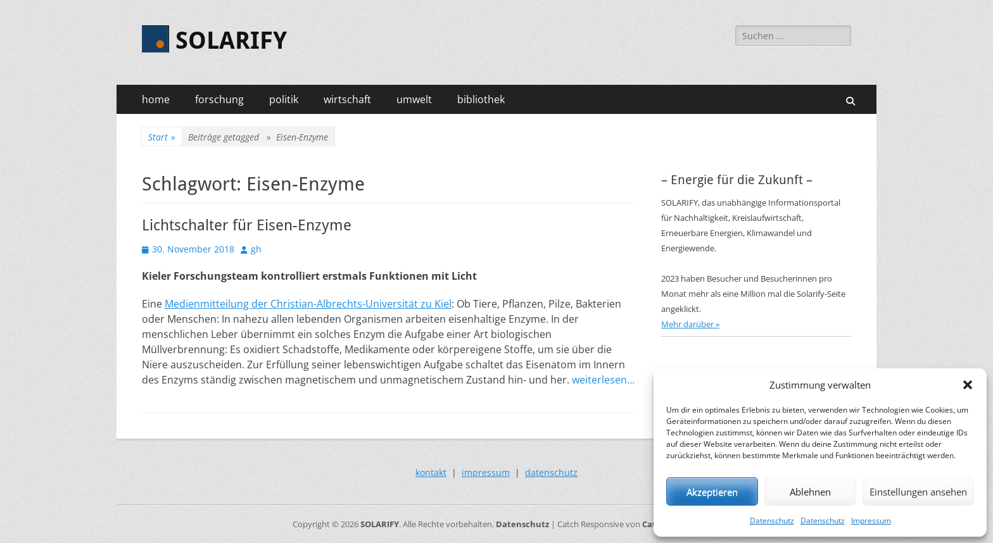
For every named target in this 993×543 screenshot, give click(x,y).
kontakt (430, 472)
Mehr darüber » (690, 324)
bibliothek (481, 99)
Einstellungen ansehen (918, 491)
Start (161, 137)
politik (283, 99)
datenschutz (551, 472)
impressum (486, 472)
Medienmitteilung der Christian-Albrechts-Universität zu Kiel (308, 304)
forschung (219, 99)
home (156, 99)
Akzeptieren (712, 491)
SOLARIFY (231, 40)
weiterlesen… (603, 380)
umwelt (414, 99)
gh (256, 249)
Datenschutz (772, 520)
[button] (967, 384)
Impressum (871, 520)
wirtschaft (347, 99)
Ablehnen (810, 491)
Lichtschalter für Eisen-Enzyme (246, 225)
